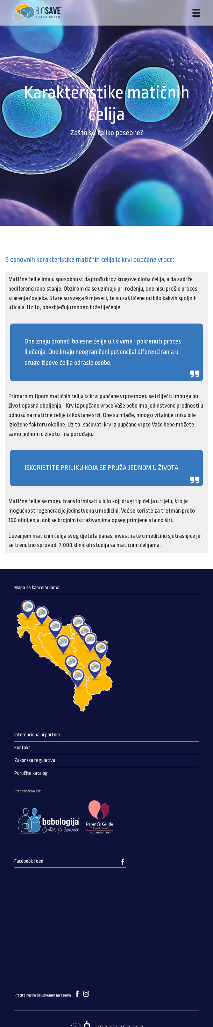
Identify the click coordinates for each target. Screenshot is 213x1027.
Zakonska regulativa (34, 760)
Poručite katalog (31, 773)
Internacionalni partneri (38, 735)
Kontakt (22, 748)
